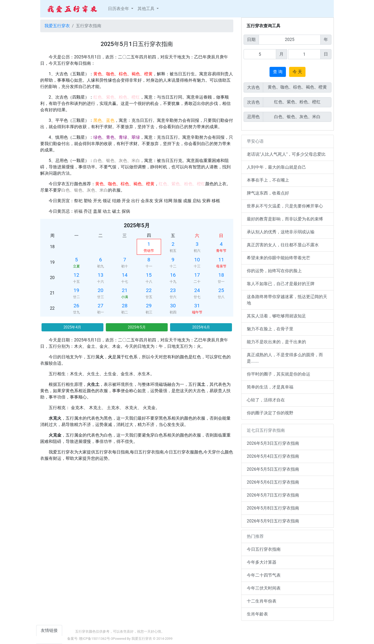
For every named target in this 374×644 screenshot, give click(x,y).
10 (197, 260)
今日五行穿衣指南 (264, 549)
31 (197, 306)
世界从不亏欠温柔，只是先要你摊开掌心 (285, 206)
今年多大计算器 (261, 562)
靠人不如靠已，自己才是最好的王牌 (280, 283)
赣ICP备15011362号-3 (96, 639)
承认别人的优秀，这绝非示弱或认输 (280, 231)
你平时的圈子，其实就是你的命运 (278, 374)
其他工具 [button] (147, 8)
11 (221, 260)
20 (100, 290)
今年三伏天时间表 (264, 588)
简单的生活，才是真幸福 (270, 387)
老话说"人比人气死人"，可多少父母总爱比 (286, 154)
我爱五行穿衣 (57, 25)
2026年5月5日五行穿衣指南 (273, 469)
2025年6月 (201, 327)
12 (76, 275)
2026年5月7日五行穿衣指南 (273, 495)
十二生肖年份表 (261, 601)
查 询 (277, 71)
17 (197, 275)
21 (125, 290)
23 (173, 290)
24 (197, 290)
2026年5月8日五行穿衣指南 (273, 508)
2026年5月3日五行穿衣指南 (273, 443)
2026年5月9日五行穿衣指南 (273, 520)
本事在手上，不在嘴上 (268, 180)
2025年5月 (136, 327)
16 (173, 275)
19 (76, 290)
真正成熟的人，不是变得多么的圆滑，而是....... (285, 358)
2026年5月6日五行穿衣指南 (273, 482)
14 (125, 275)
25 (221, 290)
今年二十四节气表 (264, 575)
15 (149, 275)
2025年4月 (72, 327)
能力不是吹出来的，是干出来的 (276, 341)
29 (149, 306)
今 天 (297, 71)
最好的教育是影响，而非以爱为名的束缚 (285, 218)
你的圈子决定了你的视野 (270, 412)
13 (100, 275)
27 (100, 306)
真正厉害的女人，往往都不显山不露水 (283, 244)
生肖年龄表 (257, 614)
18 (221, 275)
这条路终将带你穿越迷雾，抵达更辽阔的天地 (287, 299)
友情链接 (49, 630)
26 (76, 306)
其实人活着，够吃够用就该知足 (276, 315)
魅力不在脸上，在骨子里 (270, 328)
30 (173, 306)
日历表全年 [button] (119, 8)
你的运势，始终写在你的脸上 (274, 270)
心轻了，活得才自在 (266, 399)
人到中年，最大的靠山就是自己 (276, 167)
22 (149, 290)
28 (125, 306)
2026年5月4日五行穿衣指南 (273, 456)
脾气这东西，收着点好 (268, 193)
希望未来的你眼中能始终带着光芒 (278, 257)
